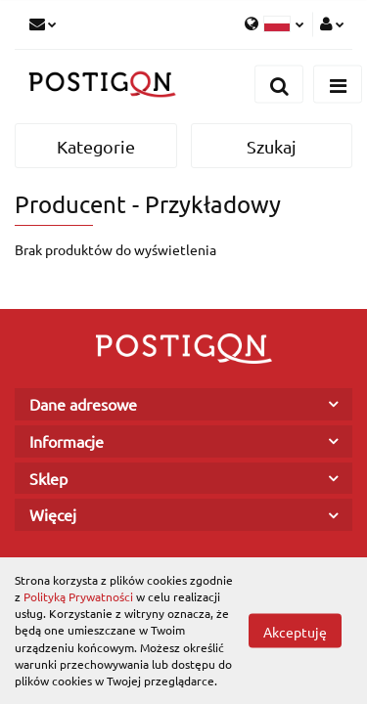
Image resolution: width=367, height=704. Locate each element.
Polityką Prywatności (78, 596)
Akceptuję (295, 631)
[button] (183, 404)
